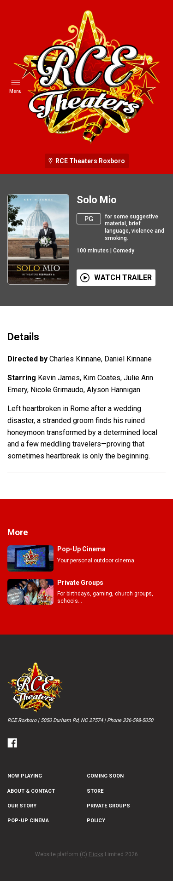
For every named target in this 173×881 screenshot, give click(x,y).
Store (95, 791)
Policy (96, 821)
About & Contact (31, 791)
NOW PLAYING (24, 776)
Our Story (21, 806)
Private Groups (108, 806)
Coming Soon (105, 776)
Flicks (96, 854)
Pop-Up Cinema (28, 821)
